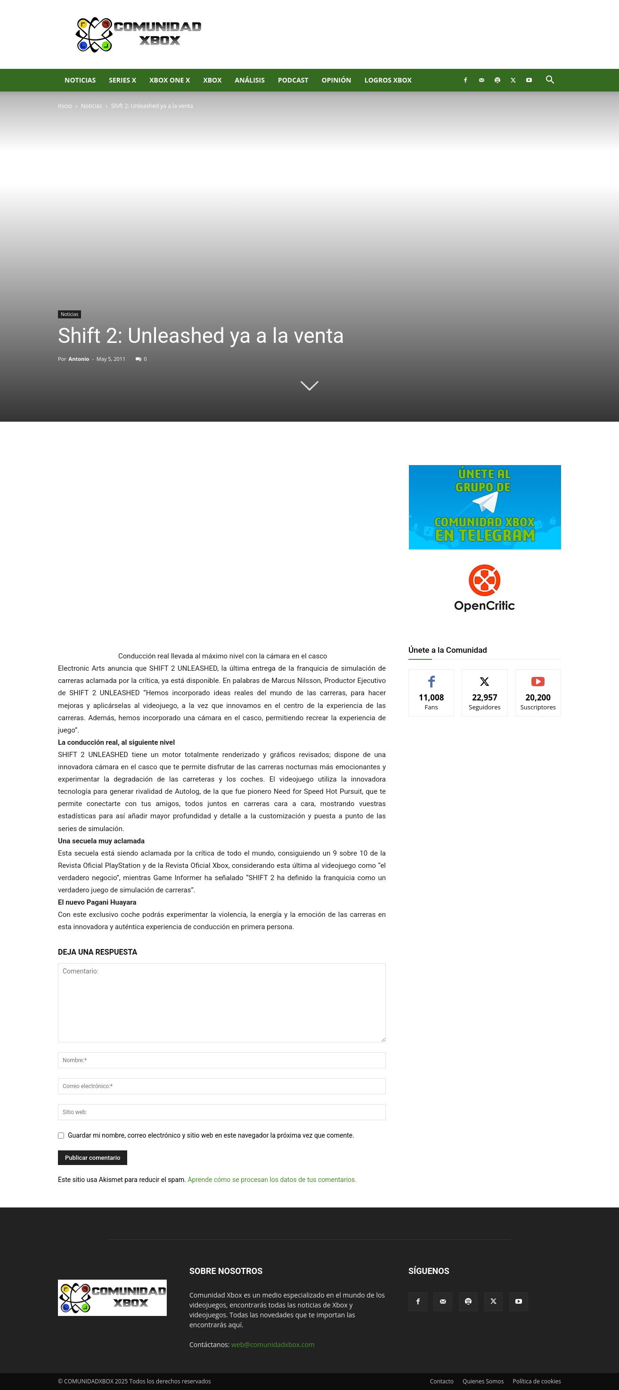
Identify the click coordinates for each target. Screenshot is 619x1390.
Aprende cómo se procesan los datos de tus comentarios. (271, 1179)
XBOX (212, 79)
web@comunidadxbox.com (273, 1344)
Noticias (80, 79)
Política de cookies (537, 1381)
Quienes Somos (483, 1381)
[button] (549, 80)
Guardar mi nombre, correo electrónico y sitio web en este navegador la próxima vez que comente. (211, 1135)
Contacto (442, 1381)
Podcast (293, 79)
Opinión (336, 79)
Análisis (250, 79)
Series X (122, 79)
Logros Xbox (388, 79)
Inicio (65, 106)
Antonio (79, 358)
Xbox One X (169, 79)
